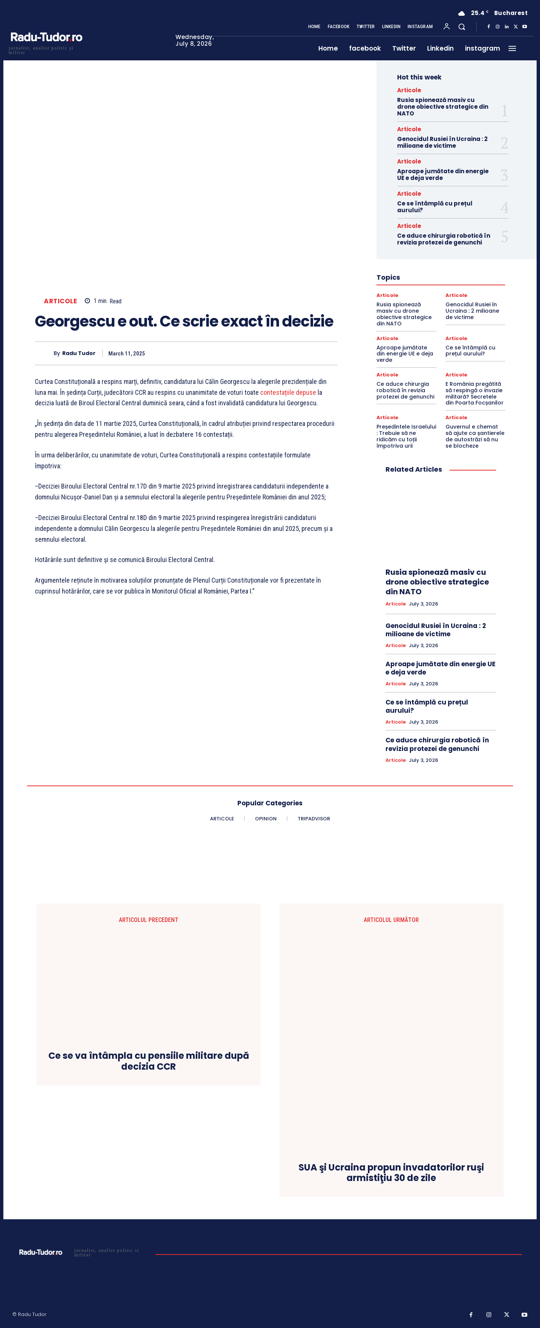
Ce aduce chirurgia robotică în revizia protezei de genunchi (443, 239)
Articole (60, 301)
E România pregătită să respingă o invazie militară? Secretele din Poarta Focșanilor (475, 393)
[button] (462, 27)
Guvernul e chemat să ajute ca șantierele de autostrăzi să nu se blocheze (475, 436)
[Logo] (83, 1252)
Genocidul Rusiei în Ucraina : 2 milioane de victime (442, 142)
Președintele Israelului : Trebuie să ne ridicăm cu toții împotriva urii (406, 436)
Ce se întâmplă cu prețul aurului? (434, 206)
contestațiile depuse (288, 392)
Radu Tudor (79, 353)
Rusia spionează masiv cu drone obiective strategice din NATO (442, 106)
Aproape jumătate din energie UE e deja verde (443, 174)
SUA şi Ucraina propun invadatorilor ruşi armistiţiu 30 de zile (391, 1173)
